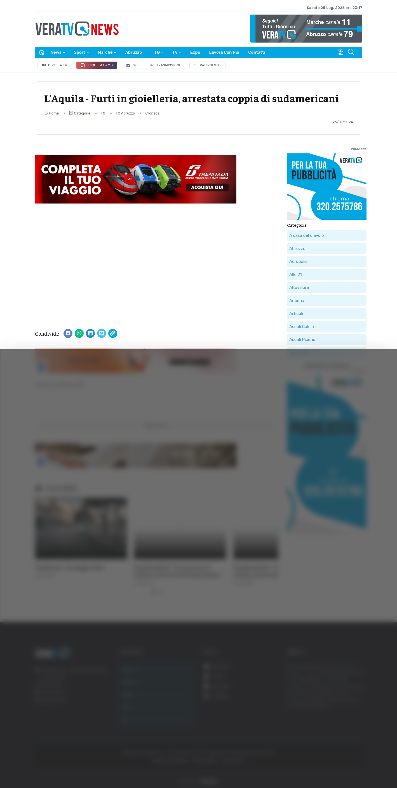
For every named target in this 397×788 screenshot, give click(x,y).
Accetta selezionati (340, 715)
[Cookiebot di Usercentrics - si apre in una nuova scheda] (47, 768)
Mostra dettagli (305, 768)
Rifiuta (340, 733)
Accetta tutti (340, 696)
